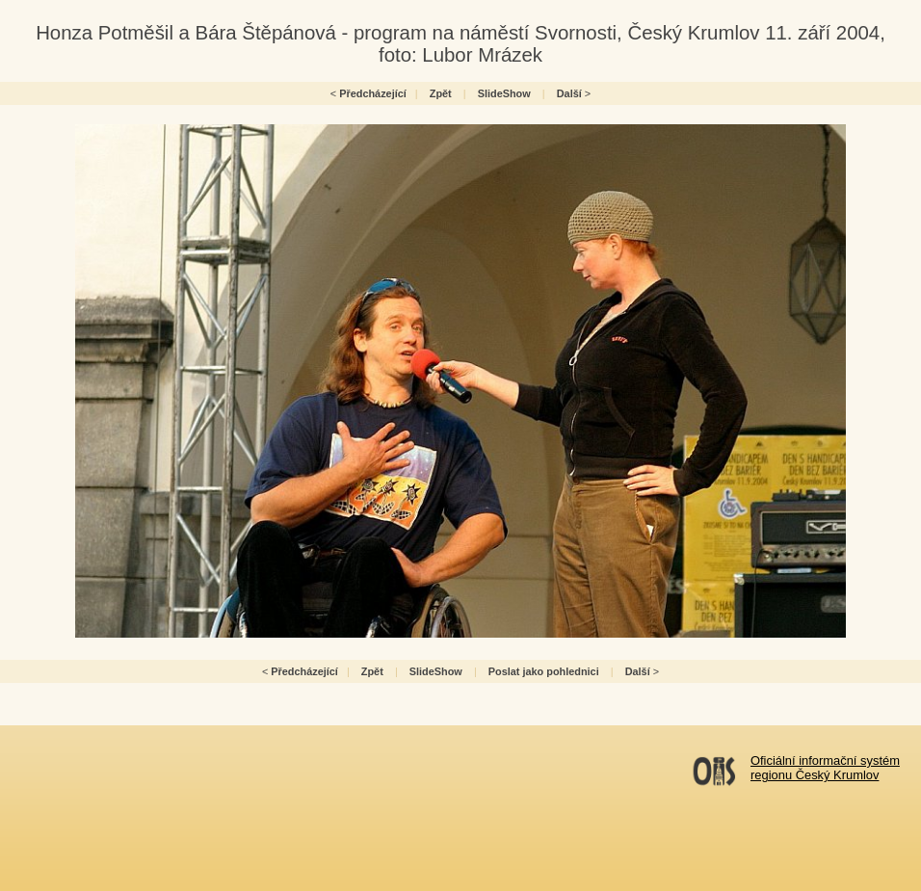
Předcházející (373, 93)
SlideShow (504, 93)
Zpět (441, 93)
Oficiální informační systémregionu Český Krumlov (825, 767)
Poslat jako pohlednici (543, 671)
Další (569, 93)
